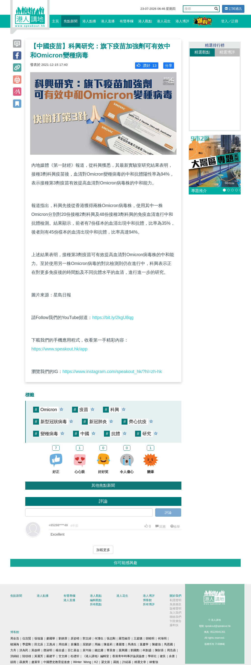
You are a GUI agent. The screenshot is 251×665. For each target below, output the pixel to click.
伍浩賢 (26, 638)
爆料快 (174, 625)
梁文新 (105, 662)
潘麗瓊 (120, 644)
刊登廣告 (175, 621)
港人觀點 (145, 21)
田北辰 (38, 644)
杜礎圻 (75, 656)
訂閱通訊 (233, 9)
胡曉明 (150, 638)
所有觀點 (96, 604)
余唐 (172, 656)
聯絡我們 (175, 617)
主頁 (55, 21)
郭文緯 (87, 638)
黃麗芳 (38, 656)
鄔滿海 (14, 644)
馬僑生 (132, 644)
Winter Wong (82, 662)
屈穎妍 (87, 644)
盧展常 (35, 662)
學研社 (152, 656)
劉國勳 (135, 650)
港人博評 (182, 21)
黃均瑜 (87, 650)
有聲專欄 (126, 21)
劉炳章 (63, 638)
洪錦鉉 (14, 656)
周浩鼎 (171, 650)
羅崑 (116, 662)
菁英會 (111, 650)
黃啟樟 (35, 650)
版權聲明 (175, 608)
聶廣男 (23, 662)
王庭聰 (138, 638)
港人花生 (164, 21)
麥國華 (50, 638)
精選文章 (140, 662)
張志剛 (111, 638)
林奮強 (153, 662)
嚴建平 (50, 656)
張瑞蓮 (38, 638)
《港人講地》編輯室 (96, 656)
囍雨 (13, 662)
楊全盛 (60, 650)
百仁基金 (73, 650)
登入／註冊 (229, 21)
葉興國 (123, 650)
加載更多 (103, 550)
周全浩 (14, 638)
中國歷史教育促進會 (56, 662)
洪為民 (23, 650)
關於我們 (175, 595)
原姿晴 (75, 638)
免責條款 (175, 604)
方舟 (13, 650)
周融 (97, 644)
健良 (163, 656)
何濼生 (99, 638)
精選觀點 (202, 52)
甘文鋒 (63, 656)
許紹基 (126, 662)
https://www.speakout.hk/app (59, 348)
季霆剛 (26, 644)
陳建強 (156, 644)
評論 (168, 512)
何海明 (162, 638)
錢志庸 (99, 650)
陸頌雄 (26, 656)
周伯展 (63, 644)
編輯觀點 (96, 600)
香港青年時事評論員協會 (128, 656)
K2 (96, 662)
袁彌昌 (75, 644)
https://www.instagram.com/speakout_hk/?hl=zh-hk (112, 371)
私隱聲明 (175, 600)
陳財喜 (159, 650)
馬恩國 (168, 644)
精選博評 (227, 52)
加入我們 (175, 612)
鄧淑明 (47, 650)
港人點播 (89, 21)
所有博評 (149, 604)
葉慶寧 (144, 644)
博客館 (147, 600)
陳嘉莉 (108, 644)
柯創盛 (147, 650)
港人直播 (108, 21)
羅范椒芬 (124, 638)
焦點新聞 (70, 21)
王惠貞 (50, 644)
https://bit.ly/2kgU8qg (112, 317)
